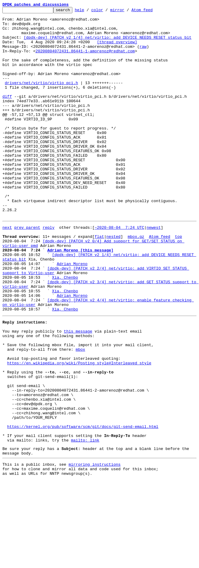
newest (154, 270)
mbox (80, 414)
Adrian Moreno (72, 313)
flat (99, 281)
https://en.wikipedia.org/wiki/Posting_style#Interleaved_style (79, 431)
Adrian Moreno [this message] (80, 297)
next (7, 270)
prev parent (27, 270)
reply (49, 270)
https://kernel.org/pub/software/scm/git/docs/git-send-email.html (82, 507)
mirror (127, 11)
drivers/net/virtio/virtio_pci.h (41, 98)
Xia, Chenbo (65, 330)
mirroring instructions (94, 550)
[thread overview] (117, 49)
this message (78, 393)
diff (7, 114)
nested (113, 281)
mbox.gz (136, 281)
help (89, 11)
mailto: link (85, 523)
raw (142, 54)
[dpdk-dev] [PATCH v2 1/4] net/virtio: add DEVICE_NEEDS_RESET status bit (107, 43)
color (106, 11)
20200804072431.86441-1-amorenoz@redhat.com (85, 60)
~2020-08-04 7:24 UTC (119, 270)
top (178, 281)
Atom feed (151, 11)
